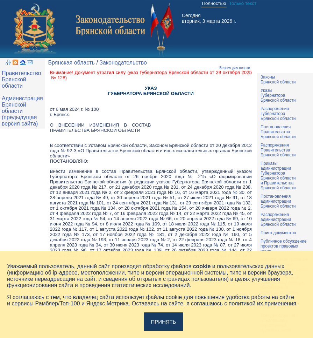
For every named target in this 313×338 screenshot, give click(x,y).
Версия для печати (234, 68)
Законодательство (123, 63)
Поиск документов (278, 232)
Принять (163, 322)
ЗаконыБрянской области (278, 79)
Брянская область (71, 63)
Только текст (242, 3)
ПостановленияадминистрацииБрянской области (278, 201)
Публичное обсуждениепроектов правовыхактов (284, 246)
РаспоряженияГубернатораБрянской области (278, 113)
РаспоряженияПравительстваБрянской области (278, 150)
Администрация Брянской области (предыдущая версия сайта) (22, 111)
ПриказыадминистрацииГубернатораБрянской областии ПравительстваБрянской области (278, 175)
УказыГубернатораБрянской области (278, 95)
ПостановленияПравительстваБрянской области (278, 131)
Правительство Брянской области (21, 79)
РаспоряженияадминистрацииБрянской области (278, 219)
